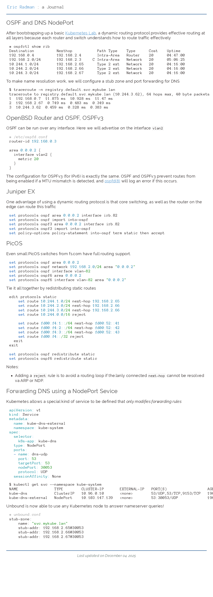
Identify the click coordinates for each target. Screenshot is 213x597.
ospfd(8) (112, 181)
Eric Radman (21, 6)
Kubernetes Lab (80, 33)
